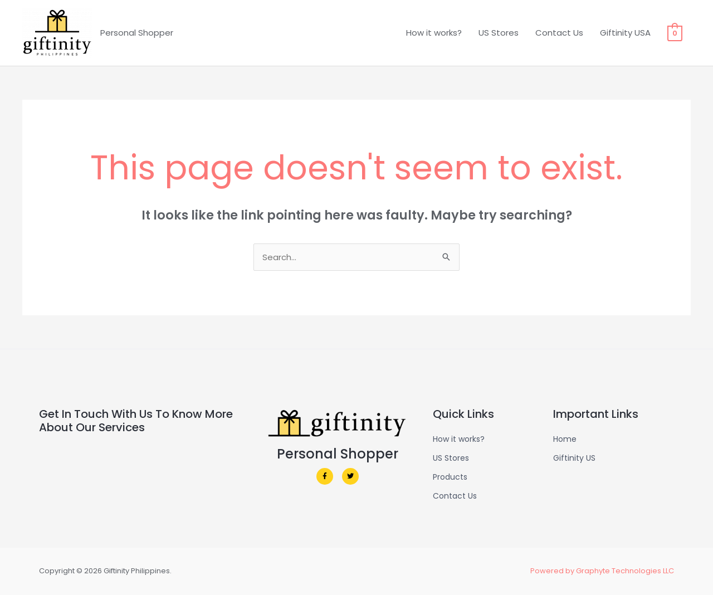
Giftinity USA (625, 32)
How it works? (434, 32)
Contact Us (559, 32)
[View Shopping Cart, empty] (674, 32)
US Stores (498, 32)
